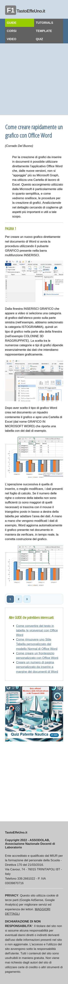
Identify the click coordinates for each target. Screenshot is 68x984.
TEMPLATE (44, 31)
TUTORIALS (44, 23)
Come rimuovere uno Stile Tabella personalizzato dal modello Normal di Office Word (36, 644)
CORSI (12, 31)
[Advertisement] (34, 79)
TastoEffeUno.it (25, 11)
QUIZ (39, 39)
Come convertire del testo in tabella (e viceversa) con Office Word (37, 630)
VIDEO (11, 39)
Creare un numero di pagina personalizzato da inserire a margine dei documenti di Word (37, 667)
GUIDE (12, 23)
